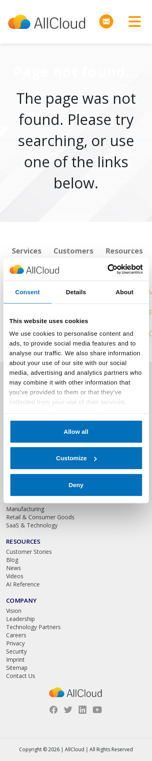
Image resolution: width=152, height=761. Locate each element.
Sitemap (17, 667)
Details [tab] (76, 291)
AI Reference (23, 584)
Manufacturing (25, 509)
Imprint (15, 659)
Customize (76, 458)
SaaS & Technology (32, 525)
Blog (12, 560)
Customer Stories (29, 551)
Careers (16, 635)
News (13, 568)
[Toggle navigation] (132, 22)
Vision (13, 610)
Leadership (20, 619)
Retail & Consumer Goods (40, 517)
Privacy (15, 643)
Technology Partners (33, 627)
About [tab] (124, 291)
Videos (15, 576)
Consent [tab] (27, 291)
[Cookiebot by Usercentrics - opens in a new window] (108, 269)
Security (16, 651)
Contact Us (20, 676)
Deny (76, 484)
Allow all (76, 431)
